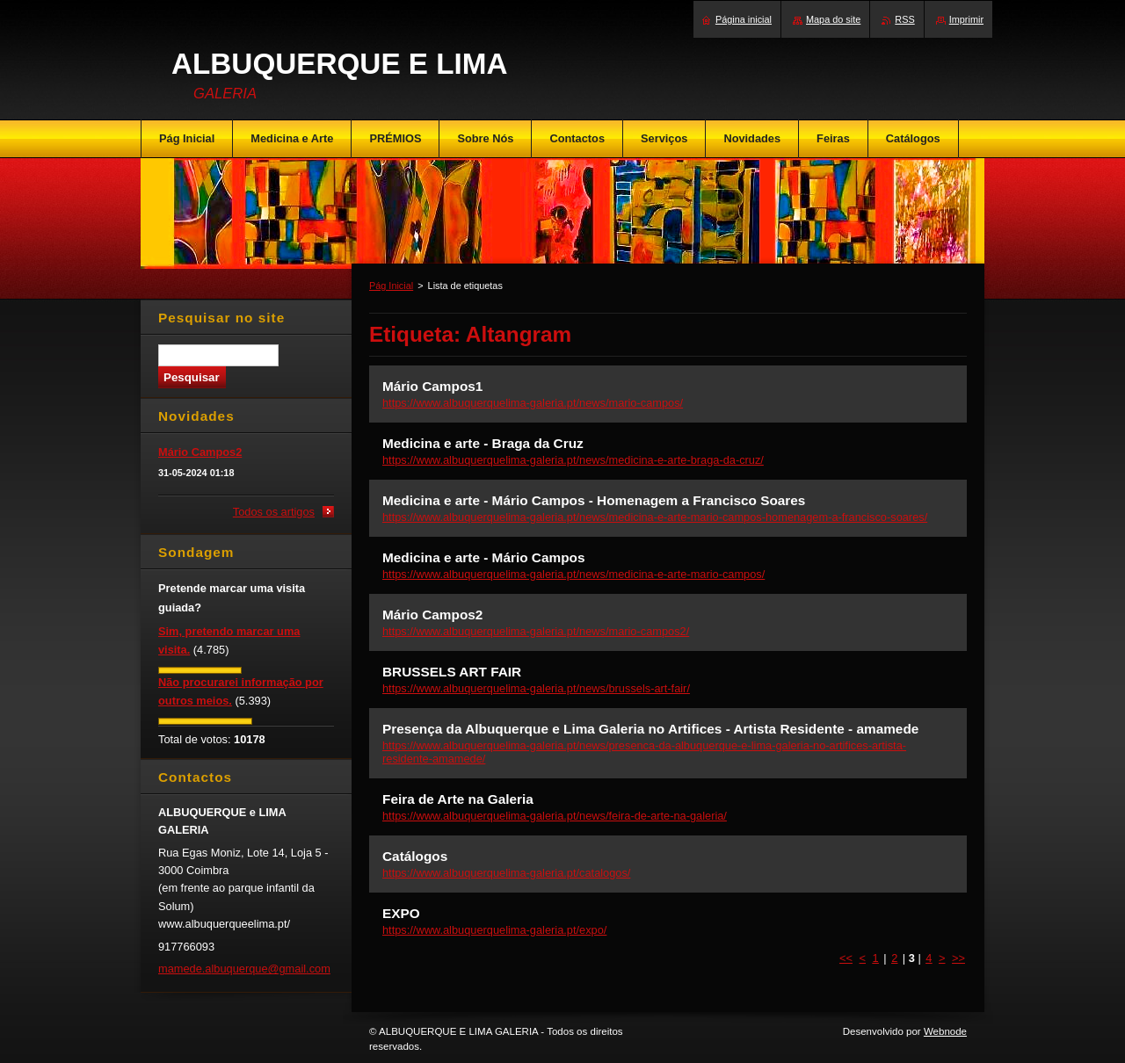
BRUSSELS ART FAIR (451, 671)
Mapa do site (833, 19)
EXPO (401, 913)
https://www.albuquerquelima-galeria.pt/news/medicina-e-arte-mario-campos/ (573, 574)
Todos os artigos (274, 511)
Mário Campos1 (432, 386)
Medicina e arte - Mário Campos (483, 557)
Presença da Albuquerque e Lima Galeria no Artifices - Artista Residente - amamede (650, 728)
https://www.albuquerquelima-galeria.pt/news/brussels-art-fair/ (536, 688)
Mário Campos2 (432, 614)
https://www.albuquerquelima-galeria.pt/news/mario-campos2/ (535, 631)
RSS (904, 19)
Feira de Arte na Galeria (457, 799)
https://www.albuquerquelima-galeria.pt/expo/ (494, 929)
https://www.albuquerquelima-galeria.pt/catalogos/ (506, 872)
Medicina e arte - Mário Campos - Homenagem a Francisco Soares (593, 500)
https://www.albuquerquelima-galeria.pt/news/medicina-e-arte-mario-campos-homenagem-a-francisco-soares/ (654, 517)
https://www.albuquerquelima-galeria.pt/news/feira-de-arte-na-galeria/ (554, 815)
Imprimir (966, 19)
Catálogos (414, 856)
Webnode (945, 1031)
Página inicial (743, 19)
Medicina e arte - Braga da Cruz (483, 443)
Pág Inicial (391, 285)
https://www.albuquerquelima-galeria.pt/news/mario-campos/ (532, 402)
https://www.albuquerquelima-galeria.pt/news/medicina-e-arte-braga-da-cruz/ (573, 459)
